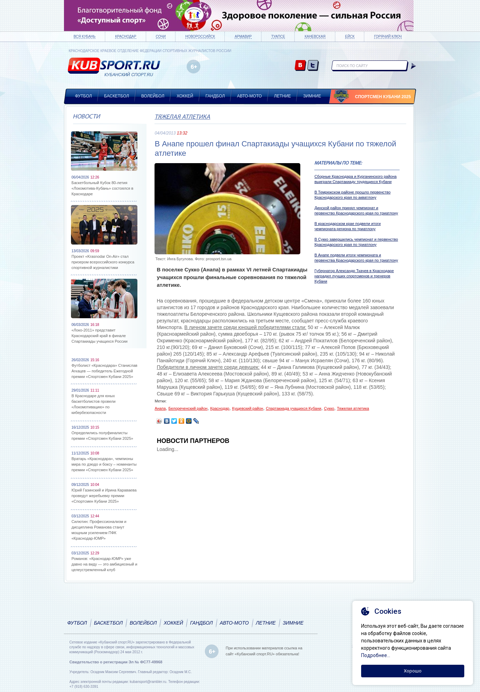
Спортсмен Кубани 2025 (383, 96)
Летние (282, 96)
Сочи (161, 36)
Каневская (315, 36)
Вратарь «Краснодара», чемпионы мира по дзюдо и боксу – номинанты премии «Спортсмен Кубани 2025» (104, 464)
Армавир (243, 36)
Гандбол (215, 96)
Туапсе (278, 36)
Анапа (160, 408)
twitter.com (313, 66)
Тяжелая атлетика (182, 117)
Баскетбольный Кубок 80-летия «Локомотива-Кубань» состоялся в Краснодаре (103, 188)
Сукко (329, 408)
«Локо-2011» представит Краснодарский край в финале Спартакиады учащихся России (100, 335)
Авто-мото (249, 96)
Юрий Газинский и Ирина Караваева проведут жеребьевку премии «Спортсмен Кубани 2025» (104, 495)
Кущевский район (247, 408)
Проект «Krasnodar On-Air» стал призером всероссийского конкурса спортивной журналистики (103, 262)
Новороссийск (200, 36)
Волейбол (152, 96)
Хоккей (185, 96)
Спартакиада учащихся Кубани (293, 408)
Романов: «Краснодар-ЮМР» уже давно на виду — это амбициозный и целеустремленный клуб (104, 564)
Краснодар (125, 36)
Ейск (349, 36)
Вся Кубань (85, 36)
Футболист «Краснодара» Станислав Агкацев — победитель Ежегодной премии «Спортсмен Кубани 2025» (104, 371)
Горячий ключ (388, 36)
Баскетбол (116, 96)
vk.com (300, 66)
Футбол (83, 96)
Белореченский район (188, 408)
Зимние (312, 96)
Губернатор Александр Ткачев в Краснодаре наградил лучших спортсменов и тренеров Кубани (354, 276)
